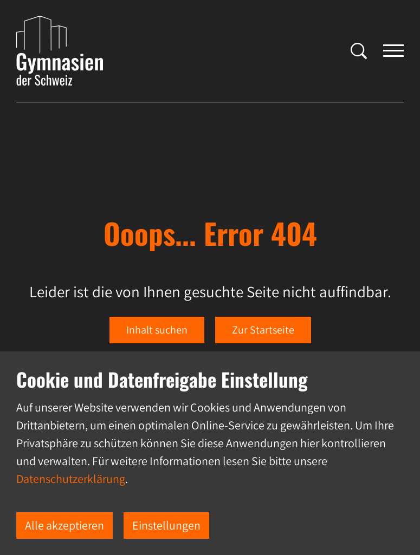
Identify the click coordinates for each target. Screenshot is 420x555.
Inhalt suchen (157, 330)
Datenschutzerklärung (70, 478)
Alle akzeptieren (64, 525)
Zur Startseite (263, 330)
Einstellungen (166, 525)
